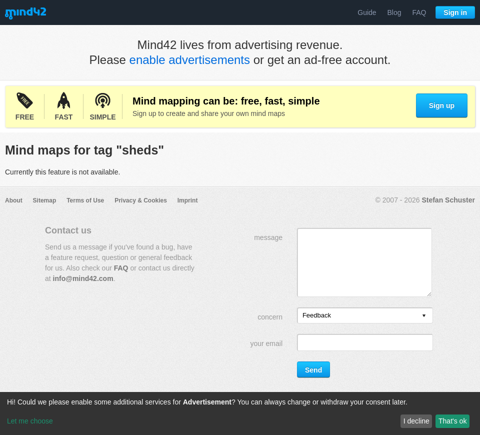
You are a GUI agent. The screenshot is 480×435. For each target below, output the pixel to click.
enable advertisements (190, 59)
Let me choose (30, 421)
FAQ (419, 12)
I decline (417, 421)
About (13, 200)
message (268, 238)
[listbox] (365, 316)
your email (266, 344)
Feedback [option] (316, 315)
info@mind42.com (83, 278)
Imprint (188, 200)
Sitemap (44, 200)
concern (270, 317)
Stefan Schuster (448, 200)
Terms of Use (85, 200)
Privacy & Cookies (140, 200)
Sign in (455, 12)
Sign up (441, 106)
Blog (395, 12)
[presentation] (424, 316)
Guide (367, 12)
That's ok (452, 421)
